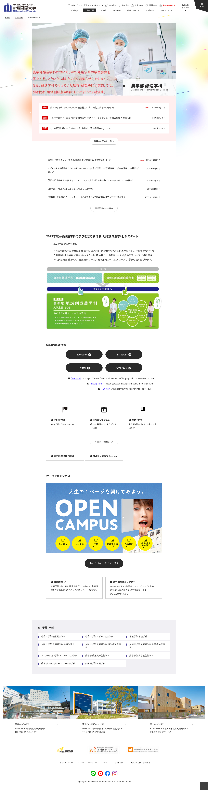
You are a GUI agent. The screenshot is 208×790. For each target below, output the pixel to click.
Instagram (96, 383)
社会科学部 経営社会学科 (53, 636)
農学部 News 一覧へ (104, 208)
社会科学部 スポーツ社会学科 (99, 636)
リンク (105, 762)
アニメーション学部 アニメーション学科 (59, 655)
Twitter (106, 388)
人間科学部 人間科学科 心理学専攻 (58, 644)
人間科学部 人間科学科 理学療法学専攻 (103, 646)
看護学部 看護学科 (138, 636)
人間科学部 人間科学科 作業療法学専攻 (147, 646)
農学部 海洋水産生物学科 (141, 655)
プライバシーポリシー (88, 762)
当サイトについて (66, 762)
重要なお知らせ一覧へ (104, 141)
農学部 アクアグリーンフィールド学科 (58, 663)
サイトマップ (119, 762)
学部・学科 (48, 627)
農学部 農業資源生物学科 (97, 655)
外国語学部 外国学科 (95, 663)
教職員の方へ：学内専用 (140, 762)
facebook (76, 378)
